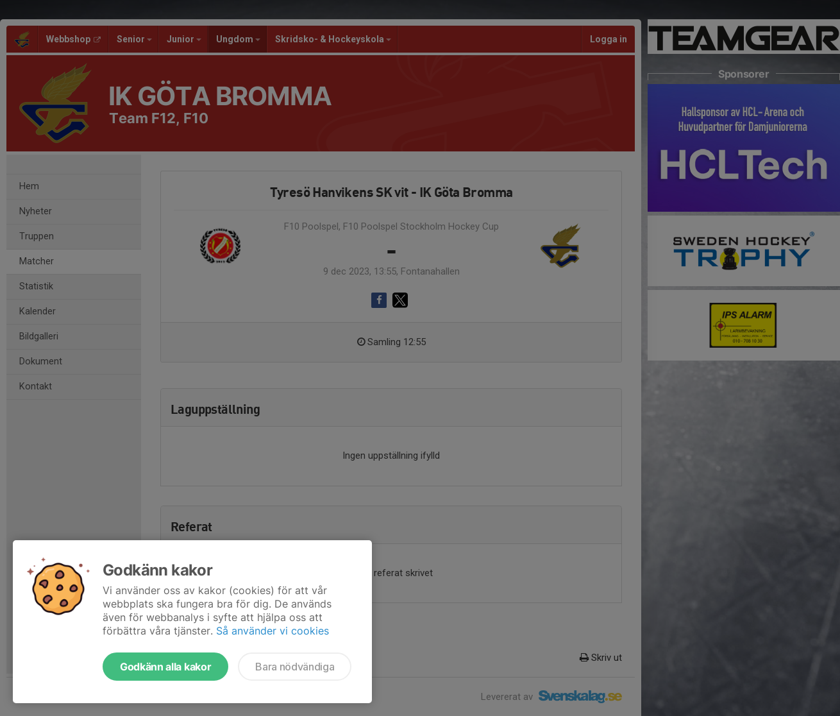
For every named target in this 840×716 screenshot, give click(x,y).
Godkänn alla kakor (165, 666)
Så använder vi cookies (272, 630)
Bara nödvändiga (294, 666)
